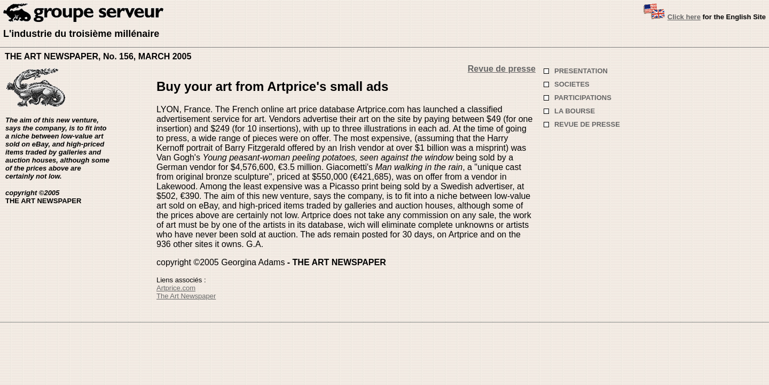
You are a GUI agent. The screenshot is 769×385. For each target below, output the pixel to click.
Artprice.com (175, 288)
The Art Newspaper (186, 296)
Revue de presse (502, 68)
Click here (684, 17)
